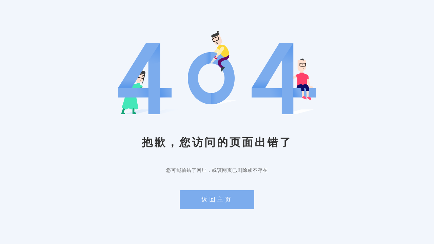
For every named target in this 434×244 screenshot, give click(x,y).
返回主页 (217, 199)
